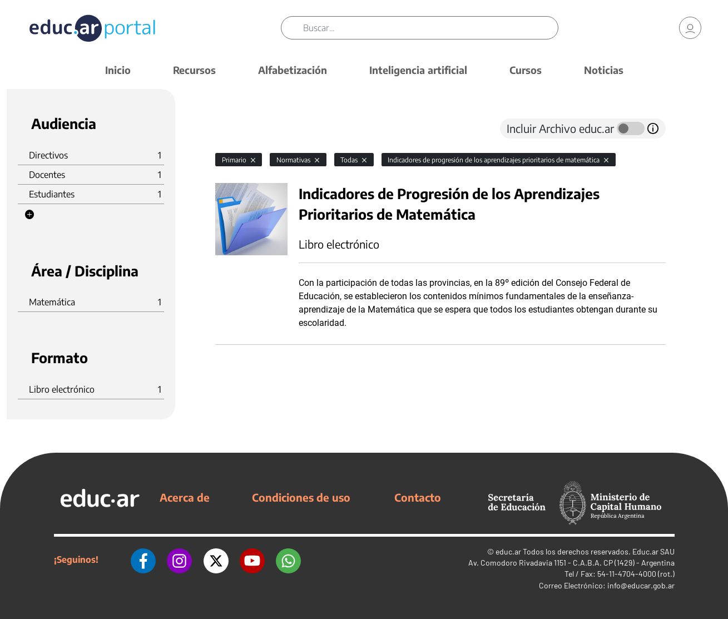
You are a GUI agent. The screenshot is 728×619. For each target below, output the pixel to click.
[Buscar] (430, 28)
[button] (29, 214)
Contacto (417, 497)
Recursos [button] (194, 69)
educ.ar (508, 551)
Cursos (525, 69)
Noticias (603, 69)
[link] (690, 28)
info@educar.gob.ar (641, 585)
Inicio (118, 69)
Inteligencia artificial (418, 69)
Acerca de (185, 497)
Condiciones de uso (301, 497)
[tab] (237, 128)
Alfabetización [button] (292, 69)
